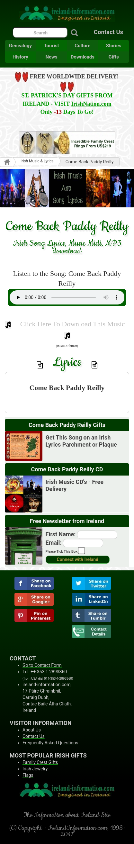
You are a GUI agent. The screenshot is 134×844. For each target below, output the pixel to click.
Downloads (82, 57)
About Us (31, 729)
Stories (113, 46)
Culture (82, 46)
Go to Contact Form (42, 665)
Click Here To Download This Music (72, 324)
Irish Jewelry (35, 768)
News (51, 57)
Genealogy (20, 46)
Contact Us (108, 32)
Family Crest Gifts (40, 762)
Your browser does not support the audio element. (67, 297)
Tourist (51, 46)
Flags (27, 775)
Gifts (113, 57)
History (20, 57)
